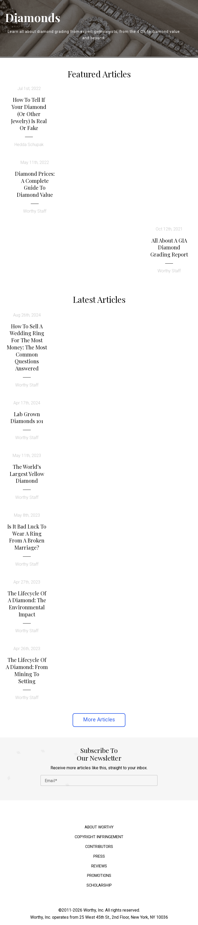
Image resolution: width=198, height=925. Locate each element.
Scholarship (99, 885)
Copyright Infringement (99, 837)
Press (99, 856)
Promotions (99, 875)
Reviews (99, 866)
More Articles (99, 720)
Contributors (99, 846)
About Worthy (99, 827)
